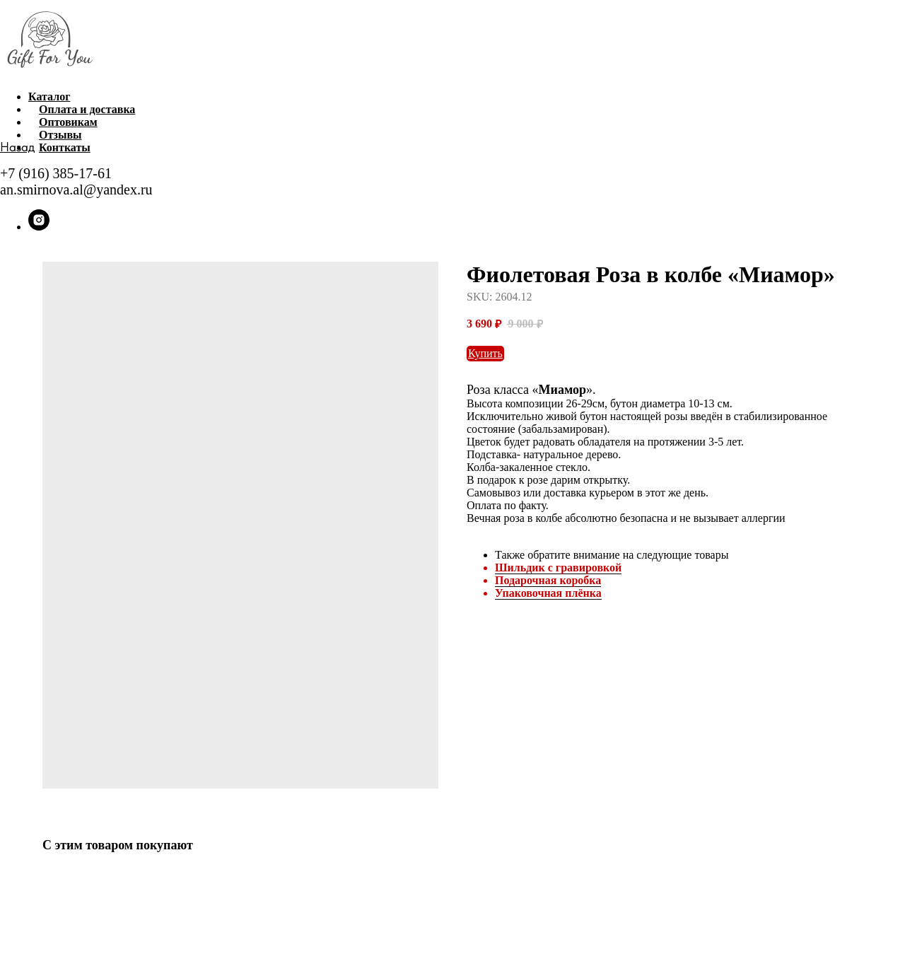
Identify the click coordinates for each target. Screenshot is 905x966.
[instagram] (38, 227)
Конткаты (64, 147)
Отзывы (60, 135)
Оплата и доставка (87, 109)
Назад (17, 146)
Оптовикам (68, 122)
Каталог (49, 97)
